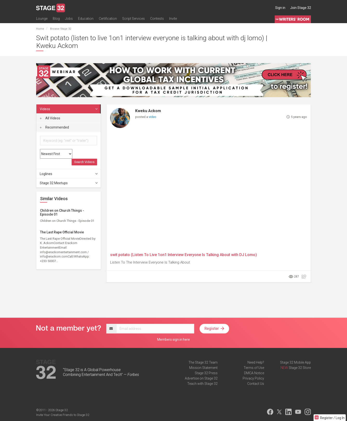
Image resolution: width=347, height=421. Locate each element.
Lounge (41, 18)
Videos (69, 109)
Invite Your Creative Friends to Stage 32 (62, 415)
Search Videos (84, 162)
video (152, 117)
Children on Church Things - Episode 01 (62, 212)
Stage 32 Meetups (69, 183)
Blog (56, 18)
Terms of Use (254, 368)
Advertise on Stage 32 (201, 378)
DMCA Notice (254, 373)
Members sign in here (173, 339)
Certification (108, 18)
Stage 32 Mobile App (295, 362)
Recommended (54, 127)
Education (85, 18)
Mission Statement (203, 368)
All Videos (50, 118)
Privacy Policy (253, 378)
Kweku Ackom (148, 111)
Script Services (133, 18)
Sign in (280, 8)
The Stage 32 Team (203, 362)
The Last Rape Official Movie (62, 232)
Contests (157, 18)
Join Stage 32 (300, 8)
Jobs (69, 18)
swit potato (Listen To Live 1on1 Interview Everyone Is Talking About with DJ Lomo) (183, 254)
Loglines (69, 173)
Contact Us (255, 384)
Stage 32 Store (300, 368)
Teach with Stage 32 (202, 384)
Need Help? (255, 362)
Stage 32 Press (206, 373)
